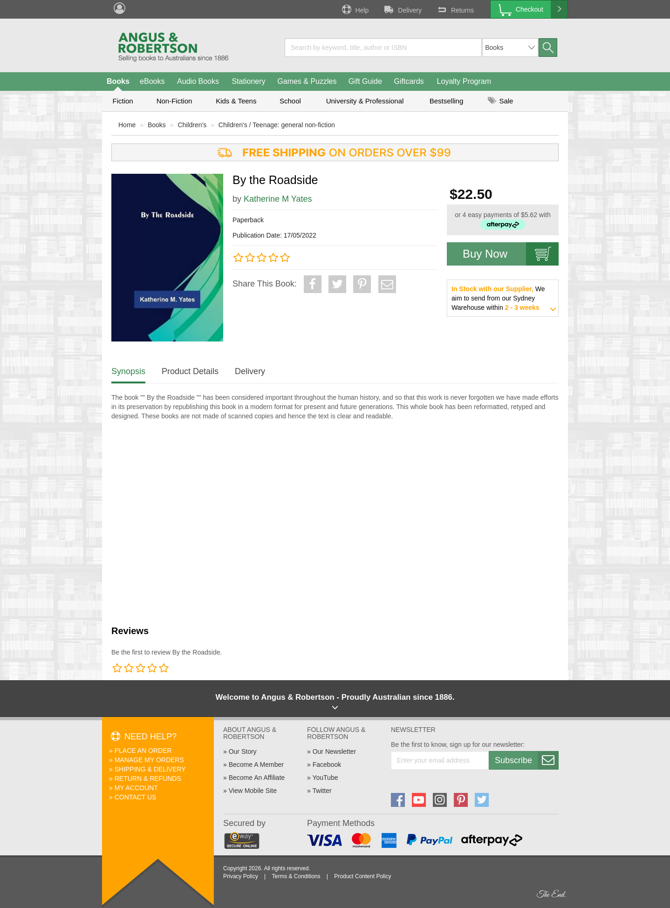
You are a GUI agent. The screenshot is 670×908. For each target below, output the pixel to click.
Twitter (321, 790)
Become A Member (256, 764)
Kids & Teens (236, 101)
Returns (455, 9)
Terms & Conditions (296, 876)
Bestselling (447, 101)
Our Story (243, 751)
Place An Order (143, 750)
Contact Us (136, 797)
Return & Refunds (148, 778)
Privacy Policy (240, 876)
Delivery (402, 9)
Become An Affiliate (257, 777)
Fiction (122, 101)
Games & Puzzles (306, 81)
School (290, 101)
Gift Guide (365, 81)
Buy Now (511, 254)
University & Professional (365, 101)
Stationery (248, 81)
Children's (192, 125)
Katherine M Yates (278, 199)
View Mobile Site (253, 790)
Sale (500, 101)
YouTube (325, 777)
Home (127, 125)
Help (354, 9)
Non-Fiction (174, 101)
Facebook (327, 764)
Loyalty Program (464, 81)
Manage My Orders (149, 760)
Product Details (190, 371)
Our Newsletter (334, 751)
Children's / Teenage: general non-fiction (277, 125)
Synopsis (128, 371)
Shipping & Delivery (150, 769)
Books (118, 81)
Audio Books (198, 81)
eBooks (152, 81)
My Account (136, 788)
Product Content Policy (362, 876)
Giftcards (409, 81)
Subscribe (526, 760)
